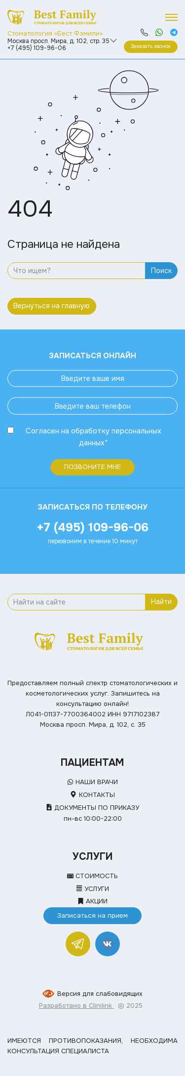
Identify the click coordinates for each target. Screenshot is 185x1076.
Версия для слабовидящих (100, 993)
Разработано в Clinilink (76, 1005)
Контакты (92, 795)
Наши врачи (92, 782)
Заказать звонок (150, 46)
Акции (92, 901)
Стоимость (92, 876)
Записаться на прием (92, 915)
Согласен (42, 431)
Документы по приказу (92, 807)
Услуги (92, 889)
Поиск (161, 270)
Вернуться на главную (51, 305)
